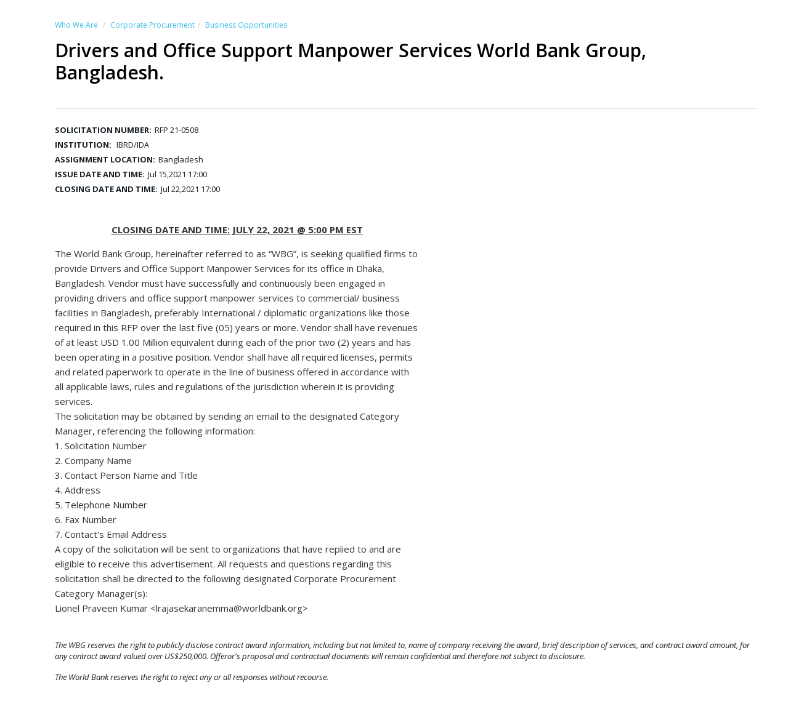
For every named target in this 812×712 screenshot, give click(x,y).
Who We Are (76, 25)
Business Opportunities (246, 25)
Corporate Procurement (152, 25)
